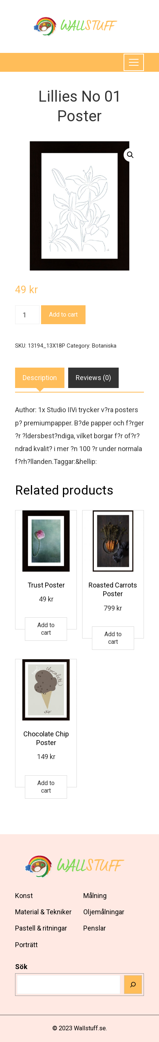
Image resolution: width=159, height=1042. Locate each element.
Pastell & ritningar (41, 928)
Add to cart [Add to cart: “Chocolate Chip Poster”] (46, 786)
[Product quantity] (27, 314)
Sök (21, 967)
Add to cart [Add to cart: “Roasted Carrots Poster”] (113, 638)
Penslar (94, 928)
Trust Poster (46, 585)
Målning (95, 896)
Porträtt (26, 945)
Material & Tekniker (43, 912)
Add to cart (63, 314)
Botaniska (104, 345)
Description (40, 378)
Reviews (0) (93, 378)
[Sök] (133, 984)
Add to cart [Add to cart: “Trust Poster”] (46, 628)
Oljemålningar (103, 912)
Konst (24, 896)
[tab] (39, 378)
